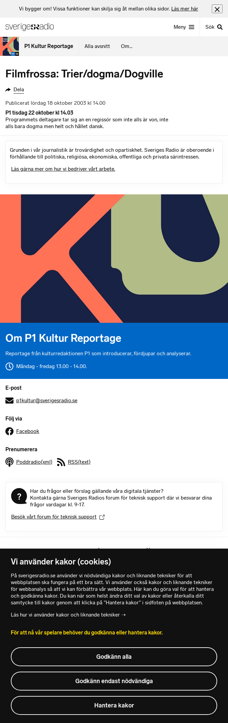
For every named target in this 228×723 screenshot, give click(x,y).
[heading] (108, 8)
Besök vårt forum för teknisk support (58, 516)
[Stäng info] (217, 8)
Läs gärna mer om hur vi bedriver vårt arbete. (63, 169)
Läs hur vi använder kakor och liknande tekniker (65, 614)
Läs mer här (184, 8)
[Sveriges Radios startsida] (32, 27)
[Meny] (184, 27)
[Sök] (214, 27)
